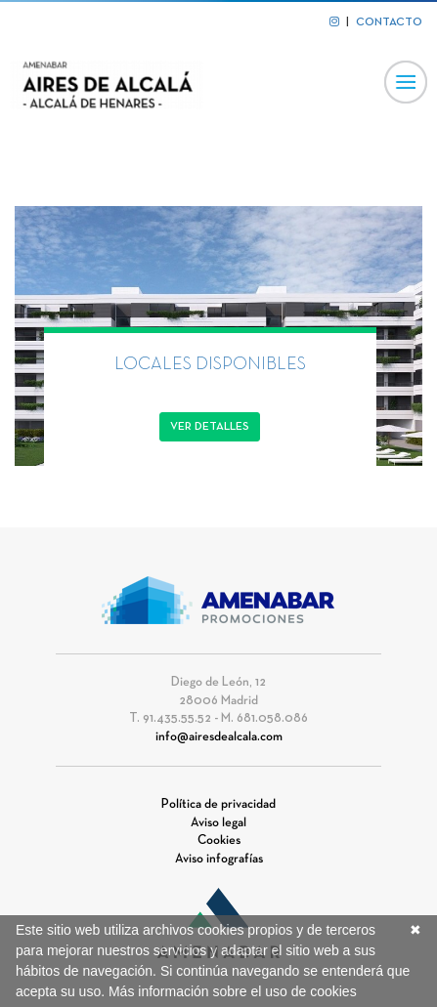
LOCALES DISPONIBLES (210, 365)
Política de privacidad (218, 805)
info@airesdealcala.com (219, 737)
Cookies (218, 841)
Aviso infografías (219, 859)
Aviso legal (218, 823)
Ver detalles (209, 427)
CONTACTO (389, 22)
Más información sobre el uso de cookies (233, 991)
